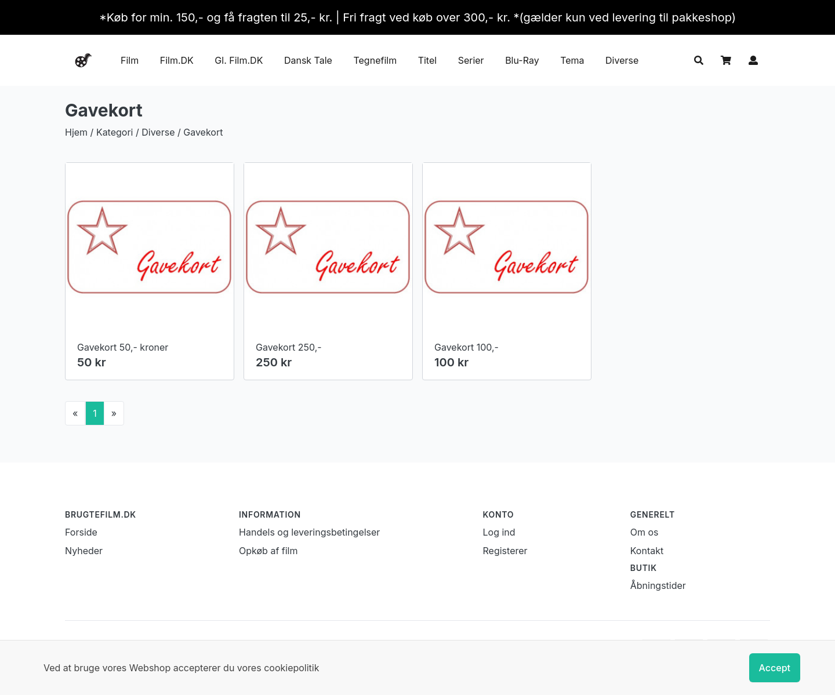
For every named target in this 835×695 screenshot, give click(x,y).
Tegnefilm (375, 60)
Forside (81, 532)
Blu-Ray (522, 60)
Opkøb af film (268, 550)
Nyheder (84, 550)
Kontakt (646, 550)
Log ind (499, 532)
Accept (774, 668)
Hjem (76, 132)
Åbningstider (658, 585)
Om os (644, 532)
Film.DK (177, 60)
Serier (471, 60)
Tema (572, 60)
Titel (427, 60)
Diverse (621, 60)
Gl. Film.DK (239, 60)
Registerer (505, 550)
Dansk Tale (308, 60)
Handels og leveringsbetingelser (309, 532)
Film (130, 60)
